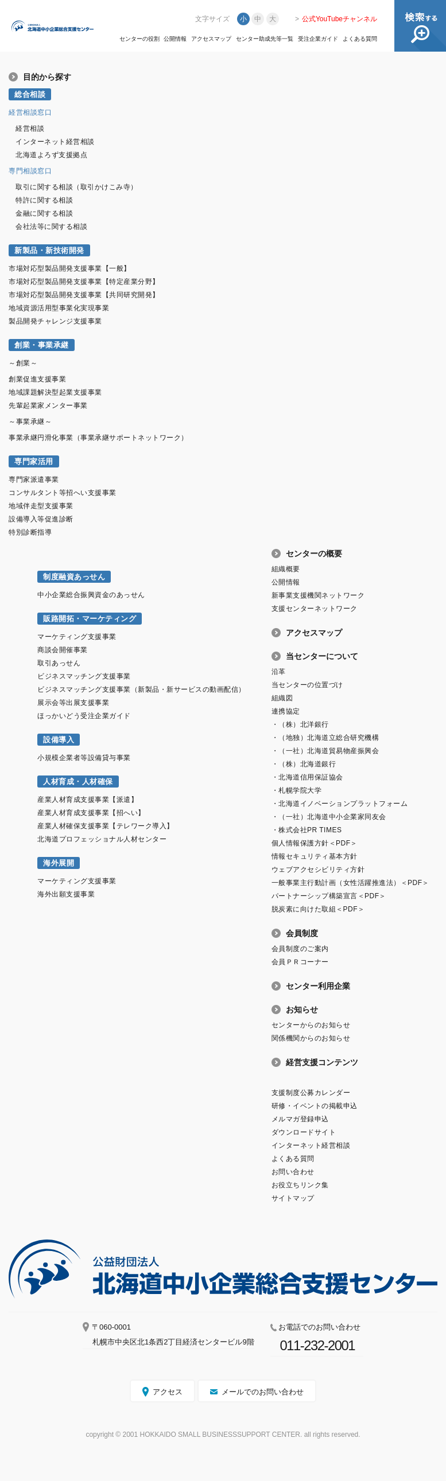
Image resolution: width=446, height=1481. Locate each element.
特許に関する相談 (44, 200)
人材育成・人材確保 (78, 781)
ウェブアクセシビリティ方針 (318, 870)
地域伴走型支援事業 (41, 506)
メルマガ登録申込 (300, 1119)
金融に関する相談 (44, 213)
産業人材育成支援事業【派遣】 (87, 800)
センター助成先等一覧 (264, 39)
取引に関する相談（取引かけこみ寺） (76, 187)
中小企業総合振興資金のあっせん (91, 595)
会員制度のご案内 (300, 949)
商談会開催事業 (62, 650)
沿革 (279, 672)
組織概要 (286, 569)
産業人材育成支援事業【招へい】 (91, 813)
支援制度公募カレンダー (311, 1093)
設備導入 (58, 739)
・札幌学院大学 (297, 790)
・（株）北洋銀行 (300, 724)
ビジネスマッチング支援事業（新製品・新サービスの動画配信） (141, 689)
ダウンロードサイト (304, 1132)
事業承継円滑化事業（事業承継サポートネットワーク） (98, 438)
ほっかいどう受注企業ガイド (84, 716)
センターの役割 (139, 39)
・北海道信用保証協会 (307, 777)
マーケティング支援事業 (77, 637)
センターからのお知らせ (311, 1025)
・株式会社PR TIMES (307, 830)
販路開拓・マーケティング (89, 618)
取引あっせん (58, 663)
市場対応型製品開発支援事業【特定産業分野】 (84, 282)
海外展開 (58, 863)
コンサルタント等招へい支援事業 (63, 493)
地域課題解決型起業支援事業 (55, 392)
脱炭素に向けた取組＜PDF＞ (318, 909)
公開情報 (175, 39)
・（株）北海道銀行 (304, 764)
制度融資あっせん (74, 576)
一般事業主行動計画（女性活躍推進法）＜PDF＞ (350, 883)
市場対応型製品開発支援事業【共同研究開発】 (84, 295)
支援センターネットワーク (315, 609)
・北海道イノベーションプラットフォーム (340, 804)
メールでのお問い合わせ (263, 1392)
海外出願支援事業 (66, 894)
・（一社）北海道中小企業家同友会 (329, 817)
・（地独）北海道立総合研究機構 (325, 738)
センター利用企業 (318, 986)
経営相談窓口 (30, 112)
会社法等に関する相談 (51, 227)
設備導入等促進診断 (41, 519)
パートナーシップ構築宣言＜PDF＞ (329, 896)
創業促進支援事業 (37, 379)
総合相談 (29, 94)
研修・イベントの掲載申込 (315, 1106)
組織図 (282, 698)
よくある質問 (360, 39)
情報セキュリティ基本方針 (315, 856)
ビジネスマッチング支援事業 (84, 676)
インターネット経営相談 (55, 142)
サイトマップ (293, 1198)
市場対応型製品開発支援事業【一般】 (70, 268)
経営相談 (29, 128)
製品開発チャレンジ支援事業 (55, 321)
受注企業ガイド (318, 39)
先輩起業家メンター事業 (48, 406)
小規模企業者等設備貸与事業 (84, 758)
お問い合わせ (293, 1172)
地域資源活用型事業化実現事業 (59, 308)
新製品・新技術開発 (49, 250)
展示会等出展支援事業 (73, 703)
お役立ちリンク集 (300, 1185)
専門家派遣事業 (34, 480)
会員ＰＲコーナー (300, 962)
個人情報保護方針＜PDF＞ (315, 843)
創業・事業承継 (41, 345)
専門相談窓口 (30, 171)
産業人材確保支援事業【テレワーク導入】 (105, 826)
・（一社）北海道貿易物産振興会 (325, 751)
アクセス (168, 1392)
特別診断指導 (30, 532)
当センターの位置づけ (307, 685)
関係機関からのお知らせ (311, 1038)
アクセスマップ (211, 39)
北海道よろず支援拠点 (51, 155)
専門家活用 (33, 461)
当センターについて (322, 656)
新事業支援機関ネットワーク (318, 595)
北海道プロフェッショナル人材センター (101, 839)
